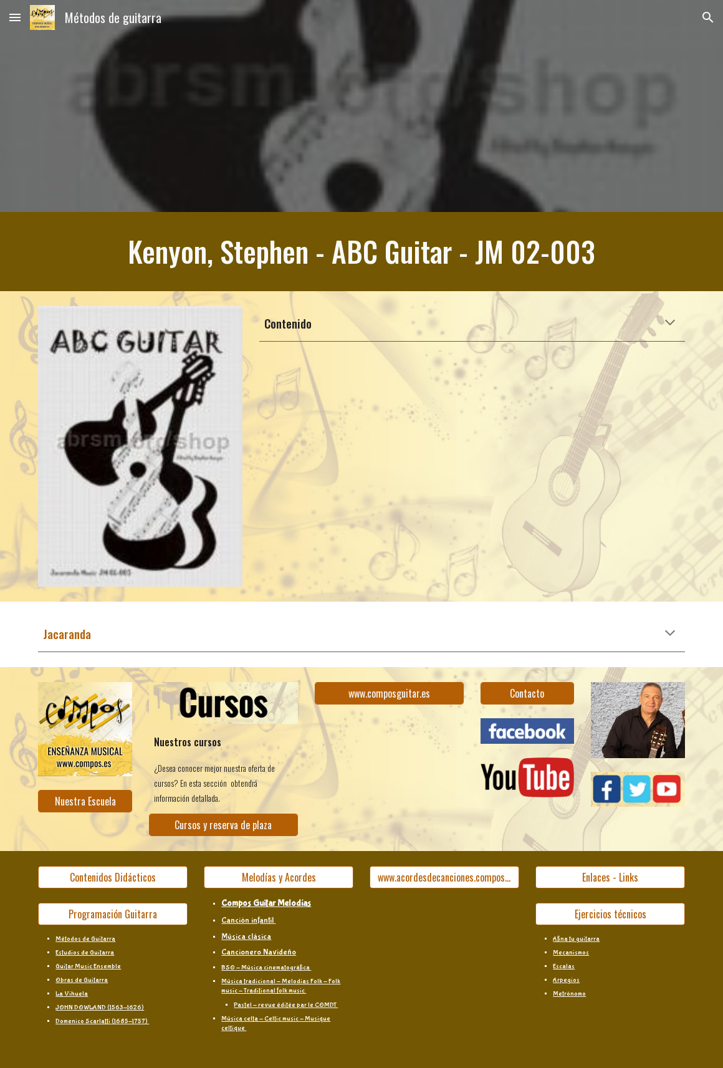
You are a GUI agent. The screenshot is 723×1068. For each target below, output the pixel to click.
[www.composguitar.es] (389, 693)
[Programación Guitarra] (112, 914)
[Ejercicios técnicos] (610, 914)
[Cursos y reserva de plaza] (223, 824)
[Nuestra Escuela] (85, 801)
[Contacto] (527, 693)
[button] (15, 17)
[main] (361, 251)
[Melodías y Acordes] (278, 877)
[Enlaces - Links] (610, 877)
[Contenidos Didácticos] (112, 877)
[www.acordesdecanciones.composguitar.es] (444, 877)
